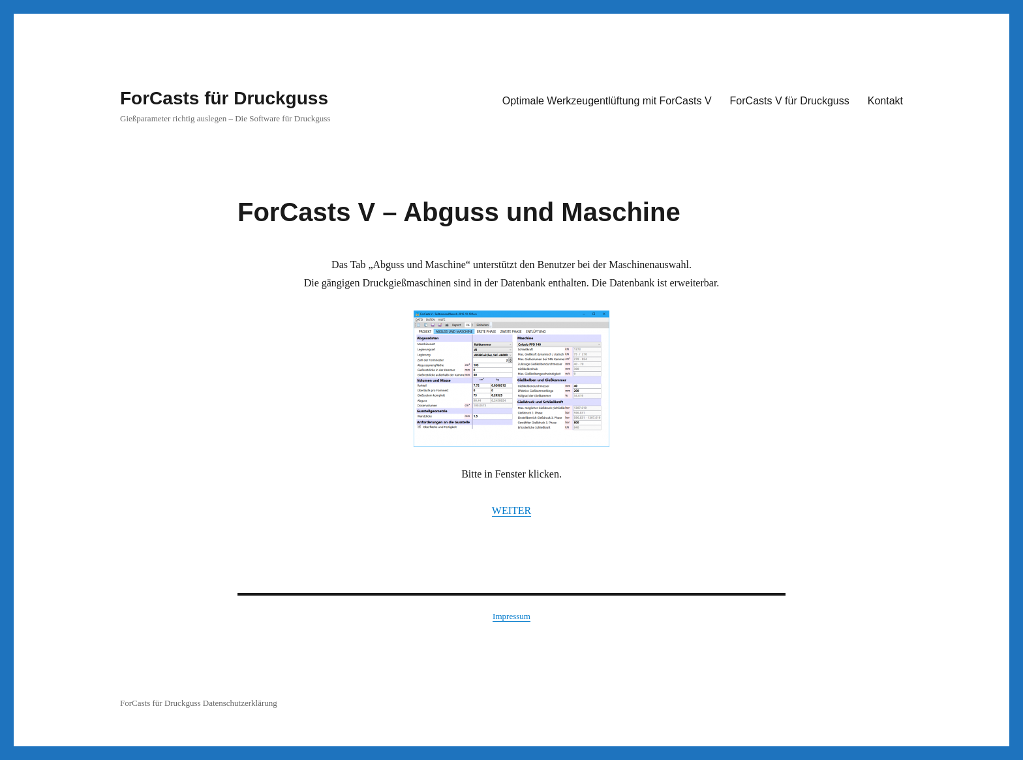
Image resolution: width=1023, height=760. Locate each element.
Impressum (511, 616)
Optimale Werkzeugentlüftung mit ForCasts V (607, 100)
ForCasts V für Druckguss (789, 100)
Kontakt (885, 100)
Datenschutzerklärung (240, 703)
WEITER (511, 510)
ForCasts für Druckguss (224, 98)
